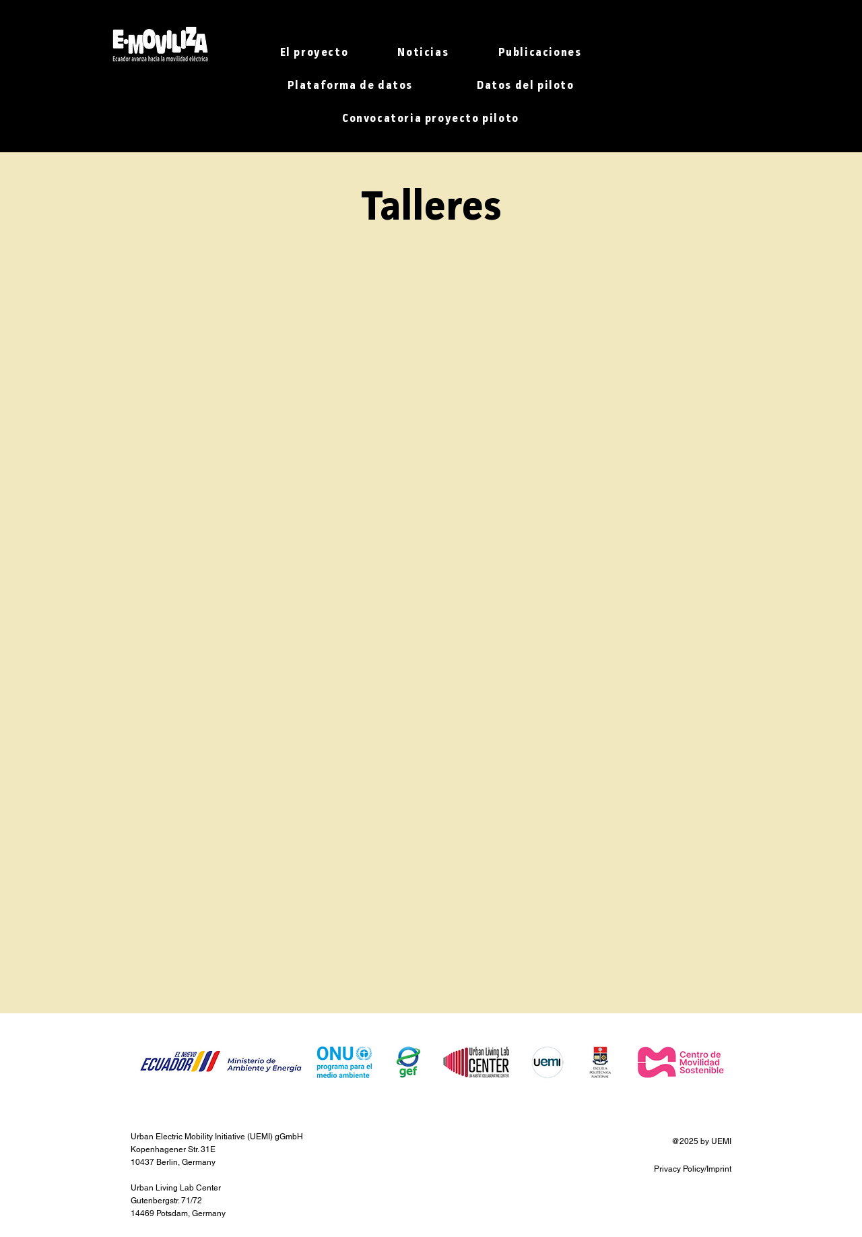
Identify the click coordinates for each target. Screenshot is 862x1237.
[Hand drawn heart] (160, 45)
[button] (314, 54)
